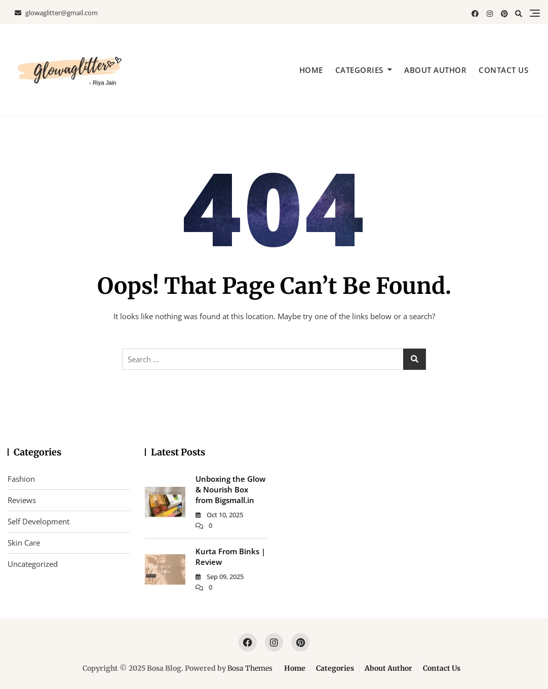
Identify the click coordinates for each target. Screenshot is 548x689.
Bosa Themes (249, 668)
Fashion (21, 479)
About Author (435, 70)
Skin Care (24, 543)
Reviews (22, 500)
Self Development (38, 521)
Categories (359, 70)
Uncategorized (33, 564)
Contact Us (503, 70)
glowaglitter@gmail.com (56, 12)
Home (311, 70)
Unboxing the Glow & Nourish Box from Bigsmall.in (230, 489)
